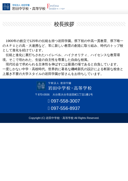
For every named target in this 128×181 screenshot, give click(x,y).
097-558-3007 (65, 101)
